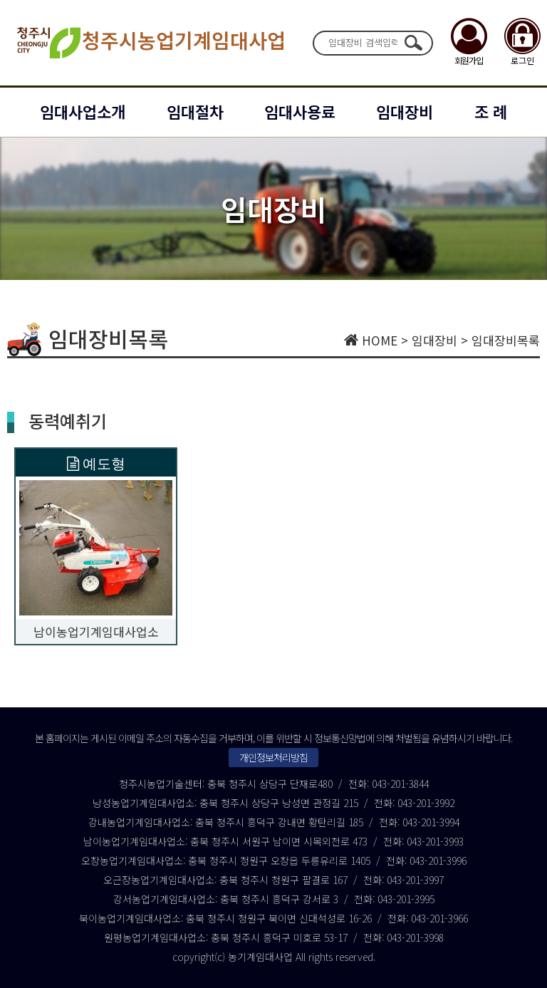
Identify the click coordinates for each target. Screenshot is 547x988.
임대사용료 (299, 111)
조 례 (490, 111)
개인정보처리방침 (273, 757)
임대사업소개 (82, 111)
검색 (413, 43)
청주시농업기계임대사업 (150, 42)
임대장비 (404, 111)
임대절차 (195, 111)
